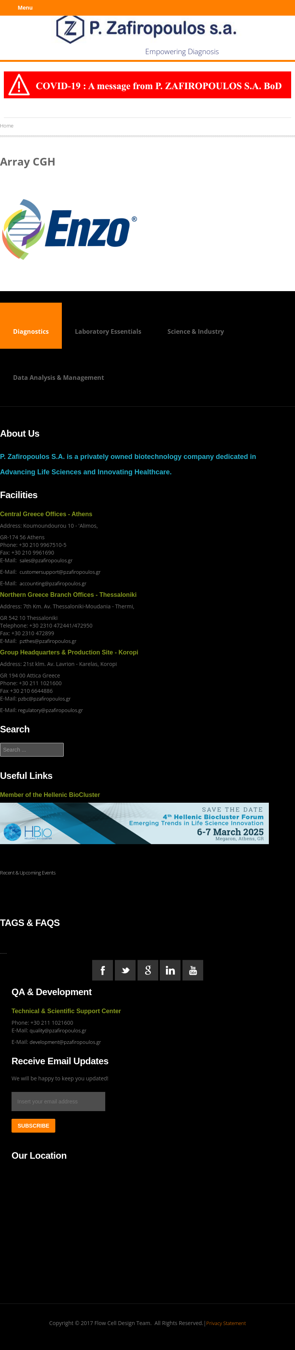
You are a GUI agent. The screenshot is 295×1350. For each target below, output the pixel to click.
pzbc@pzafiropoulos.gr (44, 698)
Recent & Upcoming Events (27, 872)
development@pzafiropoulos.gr (65, 1042)
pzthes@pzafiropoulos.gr (48, 641)
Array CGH (27, 161)
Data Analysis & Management (58, 377)
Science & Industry (195, 331)
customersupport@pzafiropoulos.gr (60, 571)
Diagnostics (31, 331)
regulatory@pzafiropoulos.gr (50, 710)
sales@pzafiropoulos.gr (46, 560)
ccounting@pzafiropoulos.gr (54, 583)
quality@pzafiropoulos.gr (58, 1030)
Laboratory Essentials (108, 331)
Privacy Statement (226, 1323)
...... (3, 951)
